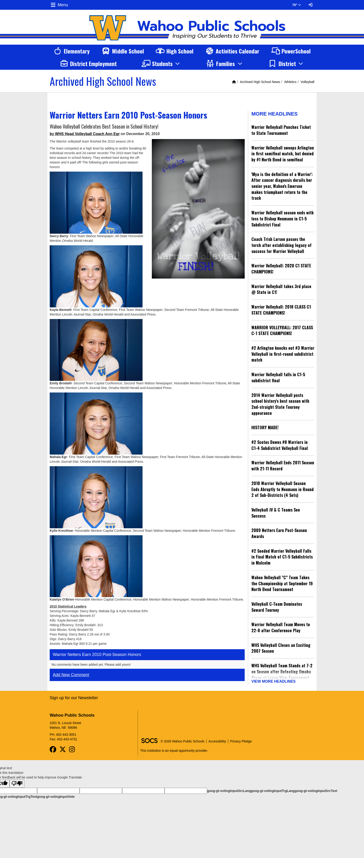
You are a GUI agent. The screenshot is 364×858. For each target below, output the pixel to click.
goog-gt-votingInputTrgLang (273, 789)
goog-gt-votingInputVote (56, 795)
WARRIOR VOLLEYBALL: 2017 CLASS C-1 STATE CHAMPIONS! (282, 330)
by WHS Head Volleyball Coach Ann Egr (85, 134)
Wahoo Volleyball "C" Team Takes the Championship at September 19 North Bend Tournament (282, 583)
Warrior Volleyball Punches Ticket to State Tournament (281, 130)
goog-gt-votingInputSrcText (316, 789)
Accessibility (217, 740)
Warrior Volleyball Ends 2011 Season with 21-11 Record (282, 465)
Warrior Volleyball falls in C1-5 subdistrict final (278, 377)
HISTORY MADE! (265, 427)
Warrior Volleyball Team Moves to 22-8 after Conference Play (280, 627)
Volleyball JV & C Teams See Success (275, 513)
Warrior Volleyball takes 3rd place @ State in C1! (281, 289)
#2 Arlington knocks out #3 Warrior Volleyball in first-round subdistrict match (282, 354)
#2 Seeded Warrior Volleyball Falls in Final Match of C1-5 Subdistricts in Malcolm (282, 557)
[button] (161, 63)
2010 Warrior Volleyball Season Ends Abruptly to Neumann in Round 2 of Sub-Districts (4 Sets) (282, 489)
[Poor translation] (17, 782)
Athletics (290, 82)
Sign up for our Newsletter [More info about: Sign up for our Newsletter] (74, 696)
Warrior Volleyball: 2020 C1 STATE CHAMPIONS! (281, 269)
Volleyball (307, 82)
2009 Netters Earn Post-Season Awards (279, 533)
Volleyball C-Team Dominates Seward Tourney (276, 607)
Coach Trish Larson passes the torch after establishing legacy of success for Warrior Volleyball (281, 245)
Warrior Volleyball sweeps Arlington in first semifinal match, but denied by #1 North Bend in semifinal (282, 154)
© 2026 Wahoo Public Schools (183, 740)
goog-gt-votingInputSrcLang (229, 789)
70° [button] (296, 5)
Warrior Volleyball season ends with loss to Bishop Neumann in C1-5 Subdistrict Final (282, 218)
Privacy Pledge (241, 740)
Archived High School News (260, 82)
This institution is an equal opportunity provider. (174, 749)
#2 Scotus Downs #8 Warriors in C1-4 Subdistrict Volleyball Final (279, 445)
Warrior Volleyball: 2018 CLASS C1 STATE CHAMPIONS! (281, 310)
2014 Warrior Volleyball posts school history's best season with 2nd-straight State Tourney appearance (280, 404)
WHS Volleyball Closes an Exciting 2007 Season (280, 648)
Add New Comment (71, 674)
